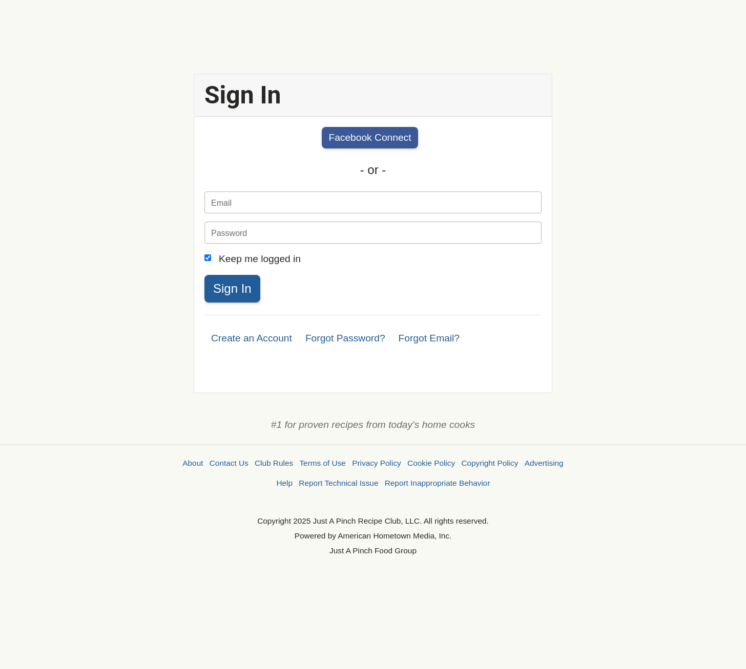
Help (284, 483)
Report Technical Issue (338, 483)
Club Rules (274, 463)
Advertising (544, 463)
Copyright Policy (489, 463)
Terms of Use (322, 463)
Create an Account (251, 338)
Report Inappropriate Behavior (437, 483)
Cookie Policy (431, 463)
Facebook (369, 137)
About (192, 463)
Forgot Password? (345, 338)
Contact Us (229, 463)
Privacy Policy (376, 463)
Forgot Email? (429, 338)
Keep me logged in (260, 258)
